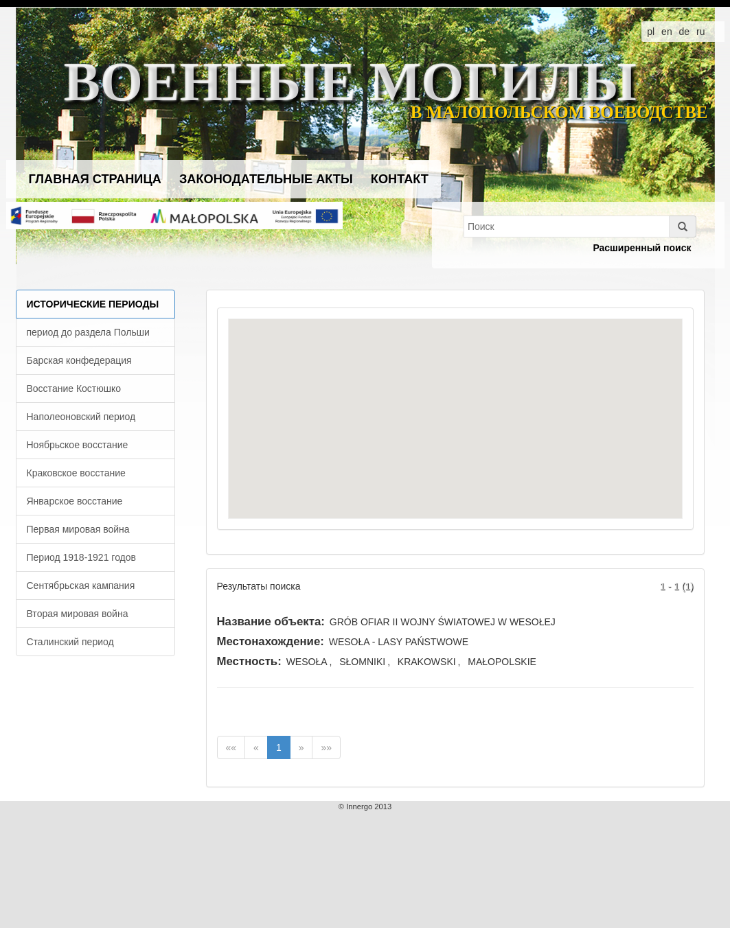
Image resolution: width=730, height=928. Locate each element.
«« (231, 747)
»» (326, 747)
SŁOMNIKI (362, 661)
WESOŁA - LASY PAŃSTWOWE (398, 641)
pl (650, 31)
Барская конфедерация (79, 360)
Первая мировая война (78, 529)
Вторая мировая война (77, 613)
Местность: (249, 661)
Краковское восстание (76, 472)
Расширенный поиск (642, 247)
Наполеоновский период (81, 416)
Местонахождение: (270, 641)
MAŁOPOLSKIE (502, 661)
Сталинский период (70, 641)
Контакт (400, 179)
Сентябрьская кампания (81, 585)
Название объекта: (271, 621)
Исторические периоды (93, 304)
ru (700, 31)
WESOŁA (307, 661)
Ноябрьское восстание (77, 444)
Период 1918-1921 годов (82, 557)
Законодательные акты (266, 179)
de (684, 31)
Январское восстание (75, 501)
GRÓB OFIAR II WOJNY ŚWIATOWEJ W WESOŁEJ (443, 621)
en (666, 31)
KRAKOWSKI (427, 661)
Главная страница (95, 179)
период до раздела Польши (88, 332)
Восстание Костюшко (74, 388)
